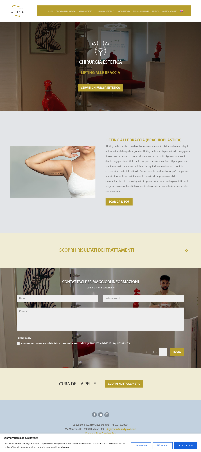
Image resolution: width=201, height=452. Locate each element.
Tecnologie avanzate (141, 11)
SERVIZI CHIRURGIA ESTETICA (100, 87)
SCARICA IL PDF (119, 201)
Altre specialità (124, 11)
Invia (177, 352)
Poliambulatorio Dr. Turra (65, 11)
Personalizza (141, 445)
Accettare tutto (185, 445)
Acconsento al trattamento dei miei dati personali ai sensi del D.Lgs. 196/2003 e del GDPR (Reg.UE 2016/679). (74, 343)
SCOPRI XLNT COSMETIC (124, 384)
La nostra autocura (169, 11)
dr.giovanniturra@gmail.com (121, 429)
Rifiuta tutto (162, 445)
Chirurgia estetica (105, 11)
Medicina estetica (85, 11)
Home (50, 11)
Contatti (155, 11)
